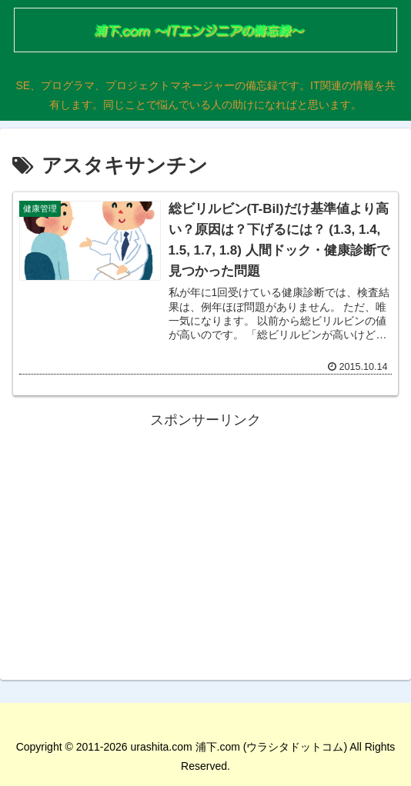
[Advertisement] (205, 540)
